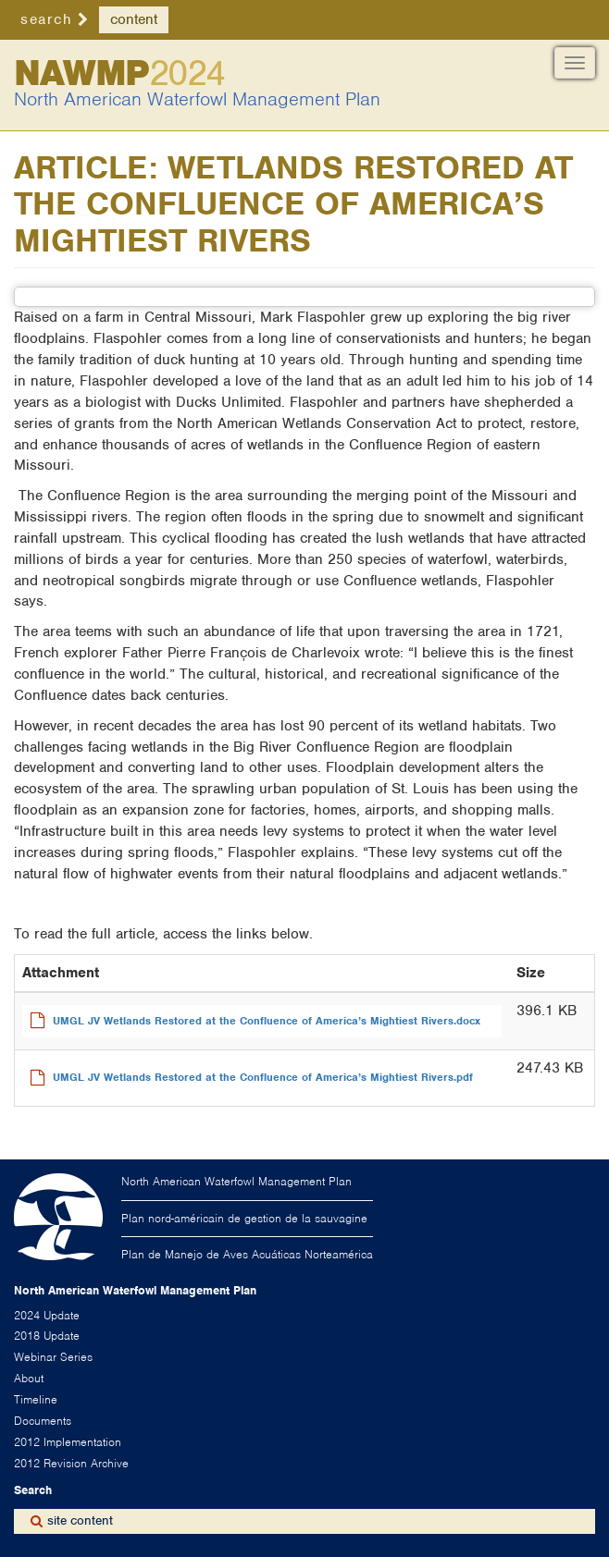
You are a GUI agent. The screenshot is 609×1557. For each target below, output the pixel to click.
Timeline (35, 1399)
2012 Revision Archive (71, 1463)
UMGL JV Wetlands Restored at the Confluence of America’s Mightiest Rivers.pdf (263, 1077)
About (29, 1378)
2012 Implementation (67, 1442)
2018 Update (47, 1335)
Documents (42, 1420)
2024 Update (47, 1315)
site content (80, 1520)
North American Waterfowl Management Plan (197, 99)
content (133, 19)
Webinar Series (53, 1357)
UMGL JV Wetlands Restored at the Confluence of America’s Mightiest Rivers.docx (266, 1020)
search (46, 19)
